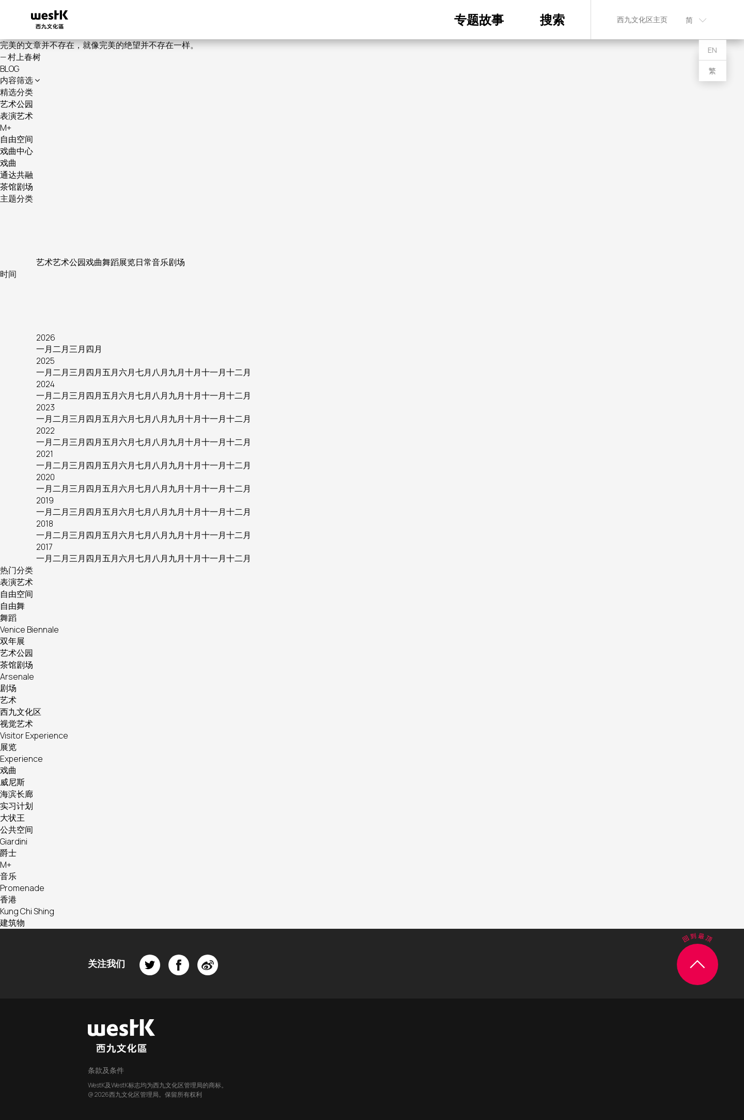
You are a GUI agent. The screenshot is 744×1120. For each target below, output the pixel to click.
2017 (44, 547)
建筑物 (12, 922)
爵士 (8, 852)
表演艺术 (16, 115)
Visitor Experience (34, 735)
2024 (45, 384)
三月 (77, 349)
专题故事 (479, 19)
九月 (176, 372)
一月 (44, 349)
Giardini (13, 841)
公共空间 (16, 829)
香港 (8, 899)
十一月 (214, 372)
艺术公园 (16, 104)
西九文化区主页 (642, 19)
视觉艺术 (16, 723)
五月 (110, 372)
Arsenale (17, 676)
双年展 (12, 641)
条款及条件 (106, 1070)
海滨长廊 (16, 794)
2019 (45, 500)
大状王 (12, 817)
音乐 (160, 262)
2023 (45, 407)
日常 (143, 262)
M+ (5, 127)
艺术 (44, 262)
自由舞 (12, 605)
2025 (45, 360)
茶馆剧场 (16, 186)
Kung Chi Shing (27, 911)
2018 (44, 523)
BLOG (9, 68)
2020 (45, 477)
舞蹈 (110, 262)
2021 (44, 453)
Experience (21, 758)
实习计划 (16, 805)
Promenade (22, 888)
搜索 (552, 19)
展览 (127, 262)
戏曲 (8, 162)
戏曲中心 (16, 151)
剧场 (176, 262)
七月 (143, 372)
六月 (127, 372)
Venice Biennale (29, 629)
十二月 (238, 372)
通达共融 (16, 174)
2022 (45, 430)
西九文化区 (20, 711)
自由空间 (16, 139)
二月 (61, 349)
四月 (94, 349)
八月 (160, 372)
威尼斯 (12, 782)
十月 (193, 372)
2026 (45, 337)
